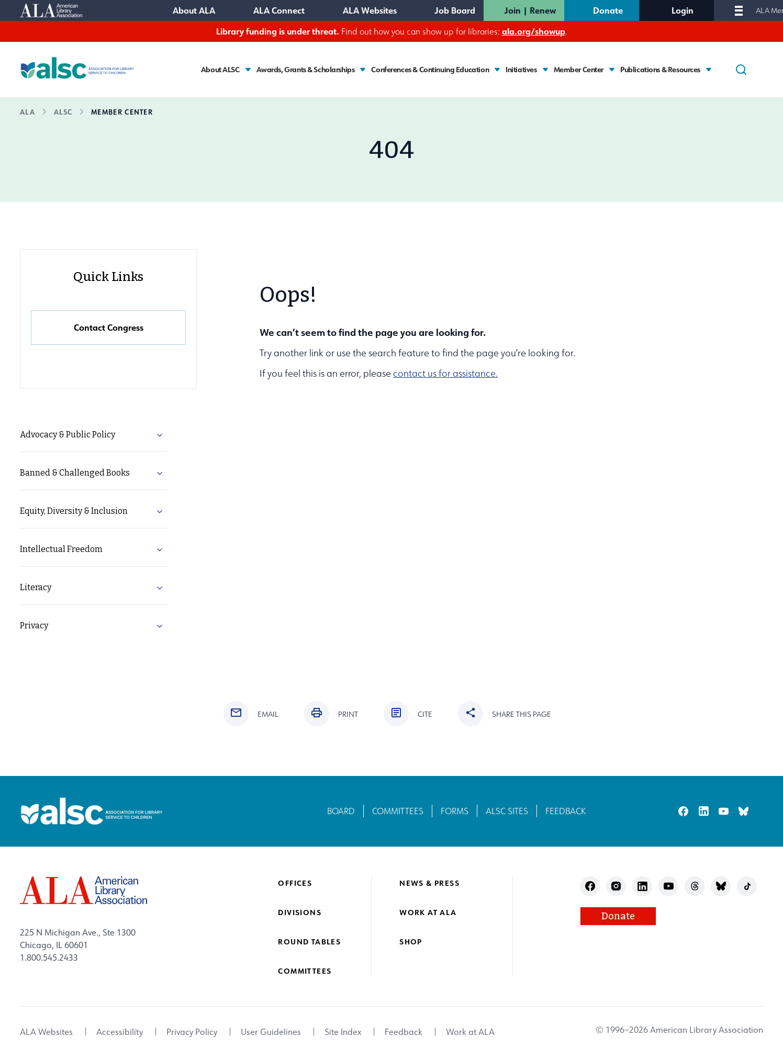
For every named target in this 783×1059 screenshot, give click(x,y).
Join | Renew (530, 10)
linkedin (704, 811)
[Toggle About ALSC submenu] (248, 69)
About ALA (194, 10)
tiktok (747, 886)
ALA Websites (370, 10)
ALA (27, 111)
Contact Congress (108, 327)
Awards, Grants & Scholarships (305, 69)
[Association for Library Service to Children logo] (77, 68)
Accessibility (119, 1032)
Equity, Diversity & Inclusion (74, 511)
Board (341, 811)
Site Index (343, 1032)
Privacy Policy (191, 1032)
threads (695, 886)
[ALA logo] (83, 890)
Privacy (34, 625)
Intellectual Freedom (61, 549)
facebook (683, 811)
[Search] (741, 69)
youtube (724, 811)
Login (682, 10)
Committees (397, 811)
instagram (616, 886)
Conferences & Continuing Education (430, 69)
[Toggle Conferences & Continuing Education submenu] (497, 69)
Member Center (579, 69)
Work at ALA (427, 912)
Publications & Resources (660, 69)
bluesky (743, 811)
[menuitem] (93, 435)
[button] (159, 437)
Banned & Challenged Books (75, 473)
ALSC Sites (507, 811)
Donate (608, 10)
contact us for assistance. (445, 373)
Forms (454, 811)
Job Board (454, 10)
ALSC (63, 111)
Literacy (35, 587)
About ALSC (220, 69)
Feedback (565, 811)
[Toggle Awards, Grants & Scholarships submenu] (362, 69)
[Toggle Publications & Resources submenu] (708, 69)
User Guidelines (271, 1032)
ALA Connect (279, 10)
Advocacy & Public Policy (67, 435)
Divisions (299, 912)
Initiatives (521, 69)
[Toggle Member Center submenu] (611, 69)
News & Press (429, 883)
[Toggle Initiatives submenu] (545, 69)
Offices (295, 883)
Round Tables (309, 942)
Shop (410, 942)
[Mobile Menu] (739, 10)
